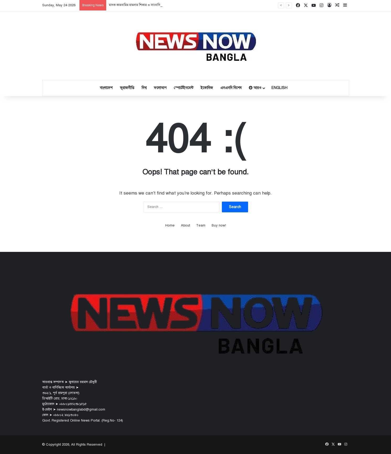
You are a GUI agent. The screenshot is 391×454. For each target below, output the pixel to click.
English (279, 88)
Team (200, 225)
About (185, 225)
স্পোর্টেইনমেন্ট (183, 88)
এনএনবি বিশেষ (231, 88)
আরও (255, 88)
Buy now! (219, 225)
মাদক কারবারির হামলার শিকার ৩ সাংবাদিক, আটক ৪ (141, 5)
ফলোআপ (160, 88)
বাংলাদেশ (106, 88)
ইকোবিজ (207, 88)
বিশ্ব (144, 88)
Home (170, 225)
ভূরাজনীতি (127, 88)
